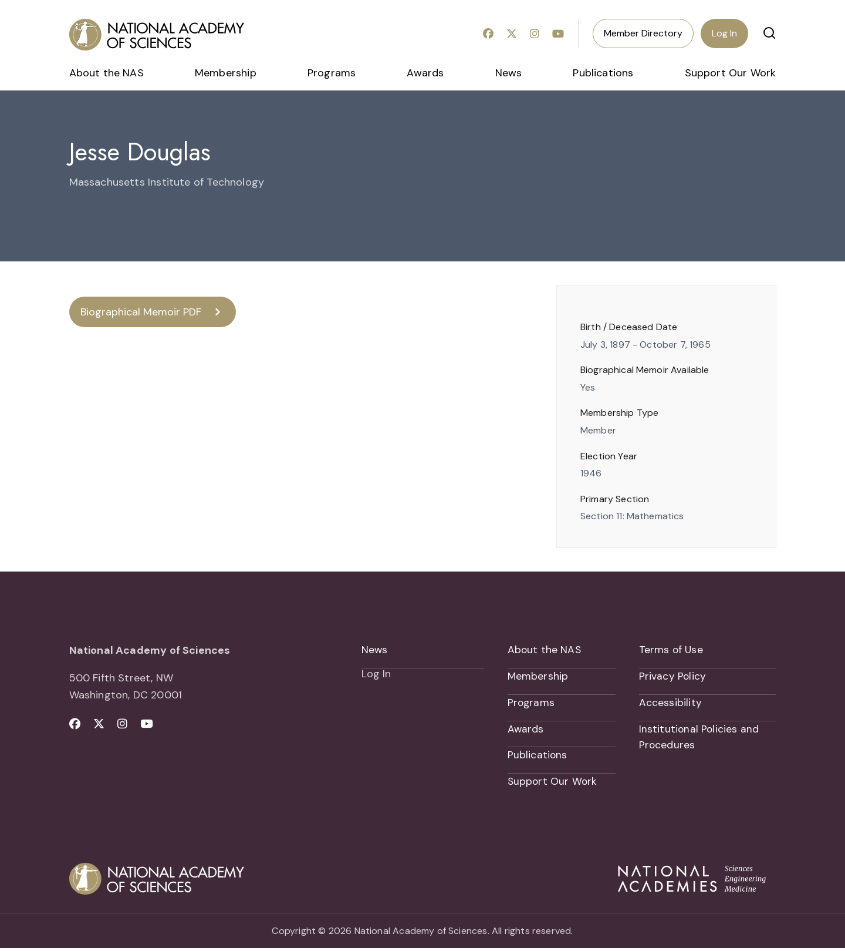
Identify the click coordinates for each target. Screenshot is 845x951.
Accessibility (670, 704)
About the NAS (106, 73)
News (508, 73)
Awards (425, 73)
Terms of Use (671, 650)
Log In (724, 33)
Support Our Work (730, 73)
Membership (225, 73)
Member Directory (643, 33)
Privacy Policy (673, 677)
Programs (331, 73)
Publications (603, 73)
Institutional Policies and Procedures (699, 739)
